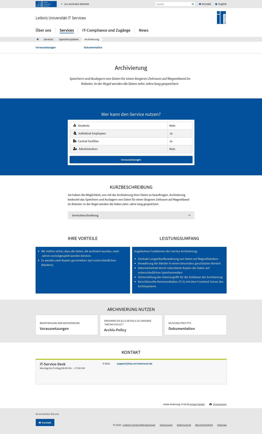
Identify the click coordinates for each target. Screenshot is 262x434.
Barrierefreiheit (204, 425)
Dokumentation (93, 47)
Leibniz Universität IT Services (61, 18)
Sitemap (222, 425)
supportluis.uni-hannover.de (134, 363)
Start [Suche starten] (193, 4)
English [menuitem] (222, 4)
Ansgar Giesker (197, 404)
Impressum (166, 425)
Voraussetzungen (46, 47)
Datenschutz (184, 425)
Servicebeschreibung (85, 215)
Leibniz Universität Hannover (139, 425)
